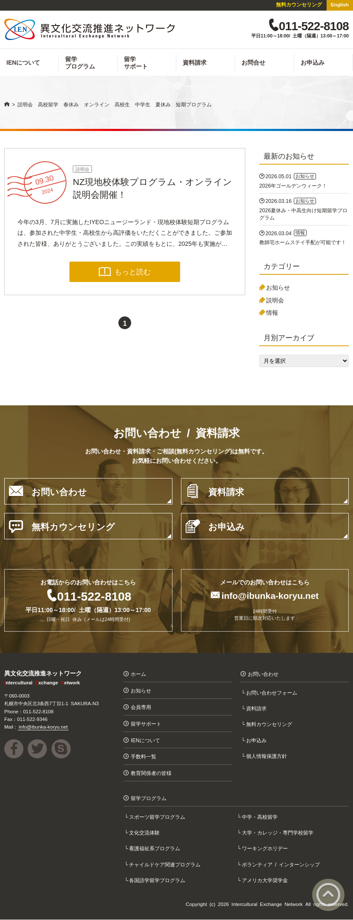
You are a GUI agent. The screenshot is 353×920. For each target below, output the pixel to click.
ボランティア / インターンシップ (281, 864)
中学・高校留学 (260, 817)
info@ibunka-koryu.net (270, 595)
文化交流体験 (145, 832)
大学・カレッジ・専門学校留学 (278, 832)
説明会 (82, 169)
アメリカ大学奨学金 (265, 880)
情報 (272, 313)
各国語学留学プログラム (158, 880)
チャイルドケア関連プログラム (166, 864)
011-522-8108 (94, 596)
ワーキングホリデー (265, 849)
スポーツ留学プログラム (158, 817)
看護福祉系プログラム (155, 849)
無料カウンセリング (299, 4)
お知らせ (278, 288)
